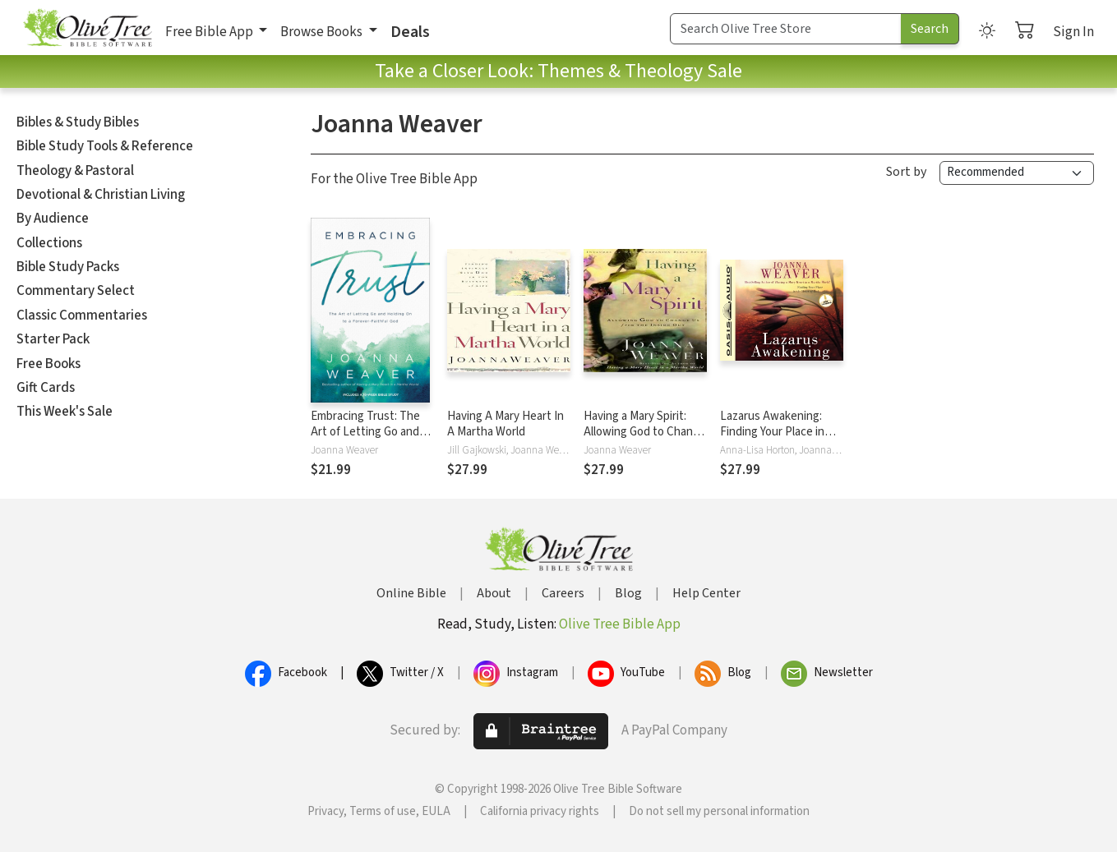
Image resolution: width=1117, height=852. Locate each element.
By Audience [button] (52, 218)
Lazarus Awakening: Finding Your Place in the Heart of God (772, 432)
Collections (49, 243)
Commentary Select (75, 291)
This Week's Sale (64, 411)
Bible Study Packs (67, 267)
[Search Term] (786, 28)
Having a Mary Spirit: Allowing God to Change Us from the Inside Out (645, 432)
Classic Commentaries (81, 315)
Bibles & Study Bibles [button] (77, 122)
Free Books (48, 364)
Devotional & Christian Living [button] (100, 195)
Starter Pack (53, 339)
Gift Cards (45, 388)
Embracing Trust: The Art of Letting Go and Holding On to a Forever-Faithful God (365, 440)
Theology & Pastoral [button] (75, 171)
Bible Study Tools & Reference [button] (104, 146)
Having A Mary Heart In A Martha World (505, 424)
